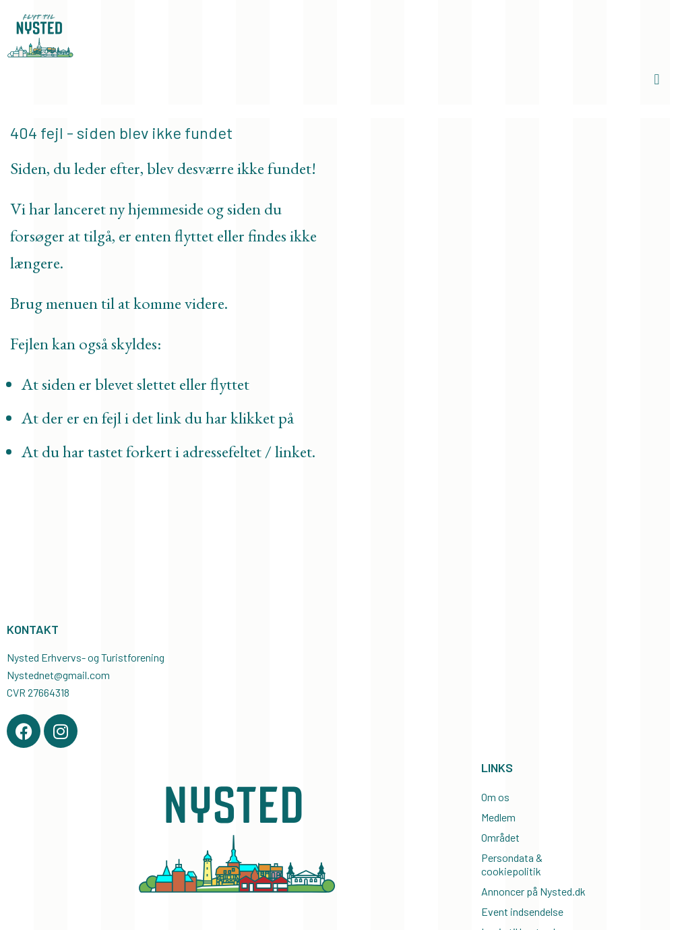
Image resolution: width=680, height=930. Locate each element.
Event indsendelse (522, 911)
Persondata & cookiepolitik (512, 864)
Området (500, 837)
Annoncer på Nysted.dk (533, 891)
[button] (656, 80)
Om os (495, 796)
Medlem (498, 817)
